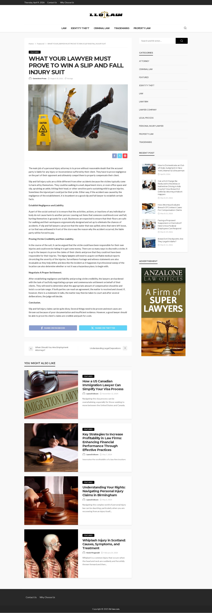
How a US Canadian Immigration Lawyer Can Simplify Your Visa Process (102, 385)
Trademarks (121, 28)
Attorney (144, 61)
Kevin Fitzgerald (93, 553)
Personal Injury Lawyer (151, 126)
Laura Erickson (92, 394)
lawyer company (147, 110)
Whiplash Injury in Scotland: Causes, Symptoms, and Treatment (104, 544)
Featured (34, 52)
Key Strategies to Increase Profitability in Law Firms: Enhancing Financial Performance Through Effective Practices (102, 442)
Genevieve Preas (39, 78)
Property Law (142, 28)
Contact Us (52, 2)
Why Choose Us (67, 2)
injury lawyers (68, 255)
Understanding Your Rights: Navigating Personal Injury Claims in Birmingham (103, 491)
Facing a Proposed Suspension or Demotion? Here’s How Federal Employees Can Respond (170, 224)
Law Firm (143, 101)
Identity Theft (80, 28)
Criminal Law (102, 28)
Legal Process (146, 118)
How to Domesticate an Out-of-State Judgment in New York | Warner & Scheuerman (171, 168)
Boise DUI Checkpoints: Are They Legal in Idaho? (170, 240)
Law (64, 28)
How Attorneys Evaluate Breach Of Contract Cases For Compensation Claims (170, 207)
